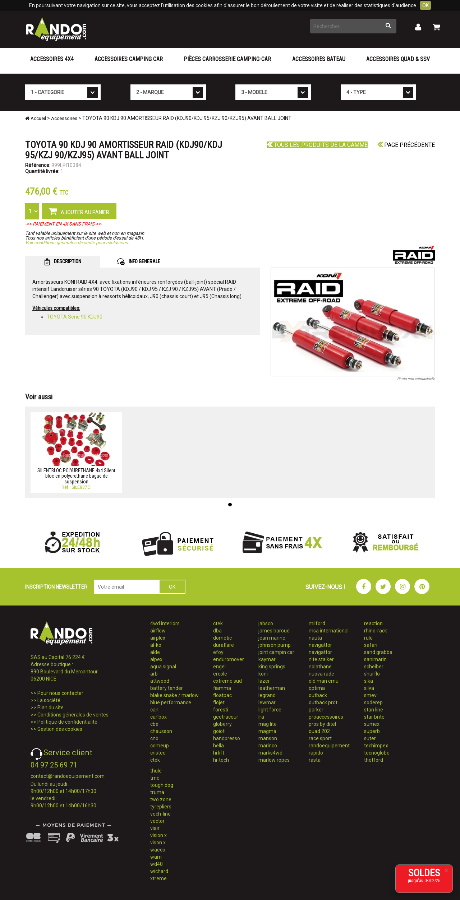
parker (316, 710)
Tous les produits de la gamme (317, 145)
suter (370, 738)
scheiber (373, 666)
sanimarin (375, 659)
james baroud (274, 631)
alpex (156, 659)
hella (218, 745)
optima (317, 688)
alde (155, 652)
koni (263, 674)
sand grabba (378, 652)
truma (157, 792)
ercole (220, 674)
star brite (374, 717)
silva (369, 688)
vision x (158, 835)
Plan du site (50, 707)
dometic (222, 638)
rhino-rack (375, 631)
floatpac (222, 695)
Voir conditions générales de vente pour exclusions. (77, 242)
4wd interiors (165, 623)
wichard (159, 871)
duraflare (223, 645)
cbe (154, 724)
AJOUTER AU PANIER (79, 211)
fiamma (222, 688)
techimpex (376, 745)
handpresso (226, 738)
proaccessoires (326, 717)
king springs (271, 666)
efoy (218, 652)
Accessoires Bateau (318, 59)
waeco (157, 850)
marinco (267, 745)
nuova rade (321, 674)
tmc (154, 778)
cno (154, 738)
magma (267, 731)
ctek (155, 760)
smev (370, 695)
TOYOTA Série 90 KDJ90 (74, 317)
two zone (160, 799)
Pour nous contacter (60, 693)
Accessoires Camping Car (129, 59)
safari (370, 645)
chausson (161, 731)
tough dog (161, 785)
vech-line (160, 814)
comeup (159, 745)
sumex (372, 724)
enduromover (228, 659)
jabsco (265, 623)
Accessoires (64, 118)
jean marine (271, 638)
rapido (316, 753)
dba (217, 631)
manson (267, 738)
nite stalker (321, 659)
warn (156, 857)
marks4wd (270, 753)
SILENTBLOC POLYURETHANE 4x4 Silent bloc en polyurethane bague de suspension (76, 476)
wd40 (156, 864)
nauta (315, 638)
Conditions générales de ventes (73, 715)
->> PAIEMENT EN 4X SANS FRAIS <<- (63, 224)
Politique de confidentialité (67, 722)
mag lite (267, 724)
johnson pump (274, 645)
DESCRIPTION (62, 261)
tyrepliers (160, 806)
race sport (320, 738)
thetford (373, 760)
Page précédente (406, 145)
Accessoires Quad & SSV (398, 59)
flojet (219, 702)
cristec (157, 753)
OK (425, 5)
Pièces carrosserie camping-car (227, 59)
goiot (219, 731)
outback (318, 695)
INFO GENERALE (138, 261)
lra (261, 717)
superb (372, 731)
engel (219, 666)
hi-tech (221, 760)
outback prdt (323, 702)
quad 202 (319, 731)
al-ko (155, 645)
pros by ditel (322, 724)
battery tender (166, 688)
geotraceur (225, 717)
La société (48, 700)
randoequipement (329, 745)
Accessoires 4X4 (52, 59)
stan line (373, 710)
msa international (329, 631)
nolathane (320, 666)
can (154, 710)
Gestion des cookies (59, 729)
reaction (373, 623)
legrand (267, 695)
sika (368, 681)
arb (154, 674)
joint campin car (276, 652)
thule (156, 771)
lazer (264, 681)
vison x (158, 842)
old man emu (324, 681)
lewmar (267, 702)
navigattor (320, 645)
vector (157, 821)
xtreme (158, 878)
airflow (158, 631)
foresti (220, 710)
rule (368, 638)
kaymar (267, 659)
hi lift (218, 753)
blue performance (170, 702)
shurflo (372, 674)
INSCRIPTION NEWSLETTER (56, 587)
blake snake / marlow (174, 695)
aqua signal (163, 666)
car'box (158, 717)
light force (269, 710)
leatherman (271, 688)
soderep (373, 702)
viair (155, 828)
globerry (222, 724)
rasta (315, 760)
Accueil (35, 118)
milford (317, 623)
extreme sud (227, 681)
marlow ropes (274, 760)
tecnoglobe (377, 753)
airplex (157, 638)
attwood (159, 681)
